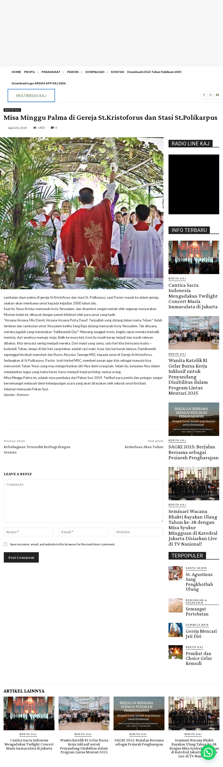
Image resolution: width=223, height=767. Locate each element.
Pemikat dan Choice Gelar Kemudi (200, 562)
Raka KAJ (121, 732)
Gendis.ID (178, 569)
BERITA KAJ (12, 110)
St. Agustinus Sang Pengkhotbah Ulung (200, 505)
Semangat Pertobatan (201, 522)
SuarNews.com (104, 745)
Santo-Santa (194, 497)
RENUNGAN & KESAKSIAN (202, 516)
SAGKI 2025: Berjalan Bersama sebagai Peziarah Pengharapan (191, 407)
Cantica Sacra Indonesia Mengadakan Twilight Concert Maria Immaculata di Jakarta (190, 287)
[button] (208, 752)
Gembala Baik (196, 536)
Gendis (127, 745)
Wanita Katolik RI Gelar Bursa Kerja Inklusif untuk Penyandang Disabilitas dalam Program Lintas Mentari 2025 (194, 348)
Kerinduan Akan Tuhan (144, 447)
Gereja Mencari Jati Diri (199, 543)
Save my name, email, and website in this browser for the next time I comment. (62, 544)
